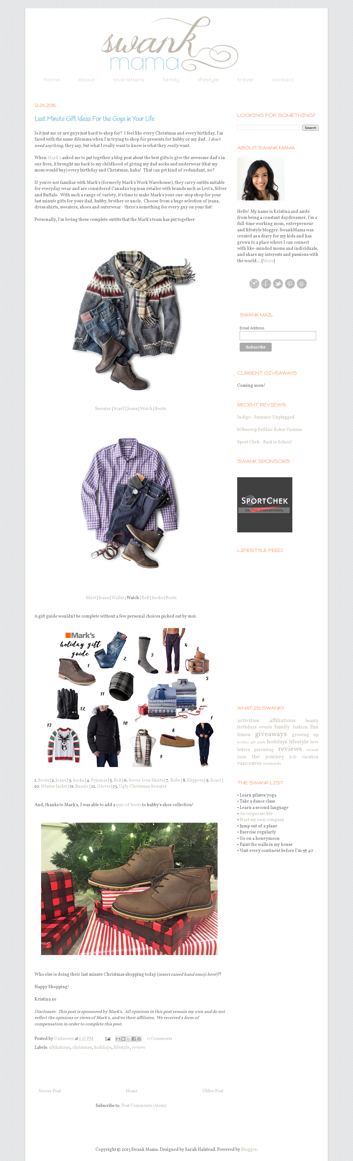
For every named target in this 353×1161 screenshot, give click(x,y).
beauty (312, 721)
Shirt (91, 598)
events (265, 727)
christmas (82, 1048)
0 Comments (159, 1039)
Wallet (117, 598)
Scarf (119, 409)
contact (283, 79)
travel (245, 79)
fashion (300, 727)
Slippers (195, 780)
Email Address (252, 328)
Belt (145, 598)
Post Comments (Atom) (143, 1106)
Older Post (212, 1091)
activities (248, 720)
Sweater (103, 409)
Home (132, 1091)
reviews (290, 749)
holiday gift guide (251, 742)
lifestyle (208, 79)
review (138, 1048)
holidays (102, 1048)
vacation (310, 757)
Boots (160, 409)
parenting (264, 750)
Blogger (249, 1150)
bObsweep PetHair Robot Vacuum (269, 430)
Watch (146, 409)
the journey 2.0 (274, 756)
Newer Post (50, 1091)
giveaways (271, 734)
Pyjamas (99, 780)
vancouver (249, 763)
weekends (272, 763)
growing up (305, 735)
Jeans (132, 409)
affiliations (59, 1048)
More (268, 261)
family (171, 79)
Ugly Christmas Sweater (143, 787)
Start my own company (262, 820)
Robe (175, 780)
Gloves (104, 787)
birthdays (246, 727)
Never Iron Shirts (146, 780)
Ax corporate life (256, 814)
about (86, 79)
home (52, 79)
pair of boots (128, 805)
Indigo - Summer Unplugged (266, 417)
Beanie (82, 787)
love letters (128, 79)
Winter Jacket (54, 787)
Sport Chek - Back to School (264, 442)
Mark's (54, 158)
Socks (157, 598)
